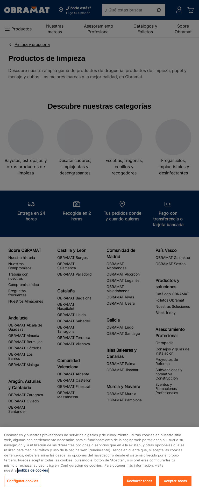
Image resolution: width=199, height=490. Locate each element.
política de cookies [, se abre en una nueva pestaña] (33, 475)
